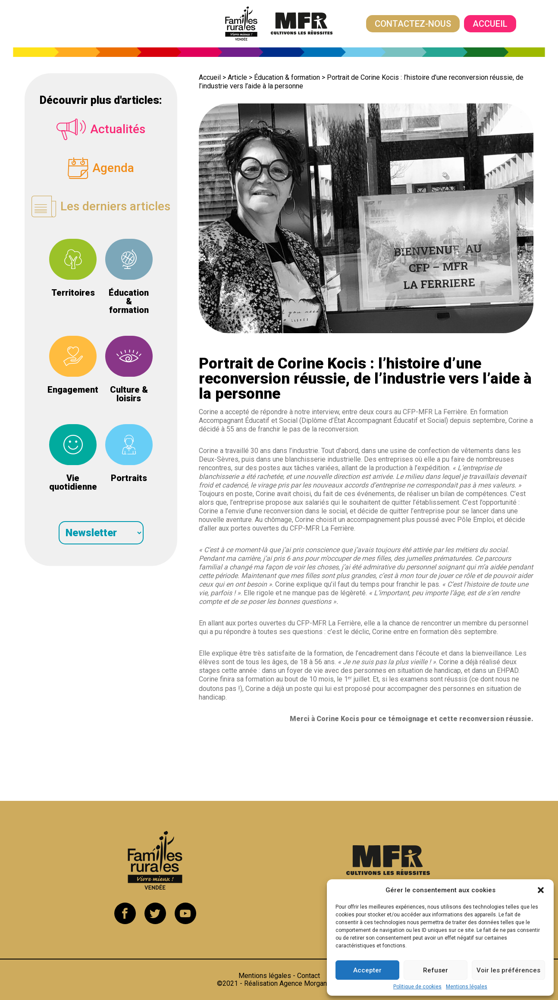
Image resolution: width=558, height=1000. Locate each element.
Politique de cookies (417, 986)
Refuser (435, 970)
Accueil (490, 24)
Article (237, 77)
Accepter (367, 970)
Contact (308, 976)
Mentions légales (466, 986)
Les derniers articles (101, 207)
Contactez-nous (413, 24)
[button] (540, 890)
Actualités (101, 129)
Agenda (101, 168)
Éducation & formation (287, 77)
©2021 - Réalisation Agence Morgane (279, 983)
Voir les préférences (508, 970)
